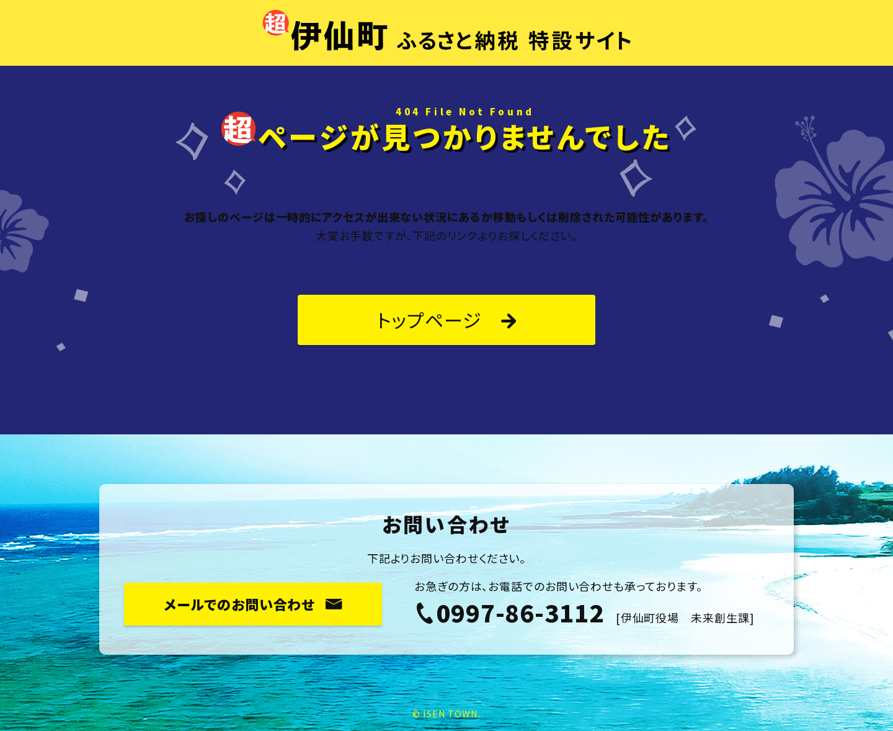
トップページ (446, 319)
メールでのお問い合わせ (253, 604)
